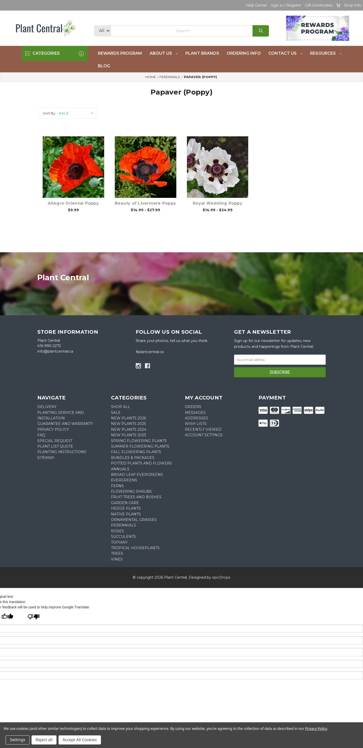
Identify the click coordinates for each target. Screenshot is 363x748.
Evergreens (124, 480)
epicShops (221, 577)
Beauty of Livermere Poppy (145, 203)
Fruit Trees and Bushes (136, 497)
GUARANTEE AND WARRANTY (65, 423)
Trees (117, 553)
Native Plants (126, 514)
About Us (164, 53)
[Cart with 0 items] (338, 5)
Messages (195, 412)
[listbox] (77, 113)
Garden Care (125, 503)
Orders (193, 406)
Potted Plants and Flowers (141, 463)
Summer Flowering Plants (140, 446)
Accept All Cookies (80, 739)
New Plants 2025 (128, 423)
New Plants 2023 (128, 435)
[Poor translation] (33, 617)
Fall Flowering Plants (136, 452)
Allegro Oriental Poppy (73, 203)
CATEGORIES (54, 53)
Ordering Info (244, 53)
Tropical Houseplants (135, 548)
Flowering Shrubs (131, 491)
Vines (117, 559)
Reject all (44, 739)
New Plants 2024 (128, 429)
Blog (104, 66)
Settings (17, 739)
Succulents (123, 536)
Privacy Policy (316, 728)
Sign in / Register (286, 5)
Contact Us (285, 53)
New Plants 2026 (128, 418)
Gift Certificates (318, 5)
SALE (116, 412)
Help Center (256, 5)
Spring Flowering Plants (139, 441)
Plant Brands (202, 53)
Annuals (120, 469)
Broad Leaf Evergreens (137, 474)
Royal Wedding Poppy (217, 203)
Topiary (119, 542)
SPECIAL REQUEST (54, 441)
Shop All (120, 406)
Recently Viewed (203, 429)
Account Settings (203, 435)
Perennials (123, 525)
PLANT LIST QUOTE (55, 446)
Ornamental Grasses (134, 519)
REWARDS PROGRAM (120, 53)
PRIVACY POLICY (53, 429)
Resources (326, 53)
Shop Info (352, 5)
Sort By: (49, 113)
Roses (117, 531)
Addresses (196, 418)
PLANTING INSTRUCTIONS (61, 452)
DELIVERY (47, 406)
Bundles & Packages (132, 457)
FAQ (41, 435)
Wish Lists (196, 423)
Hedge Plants (126, 508)
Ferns (117, 486)
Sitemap (45, 457)
